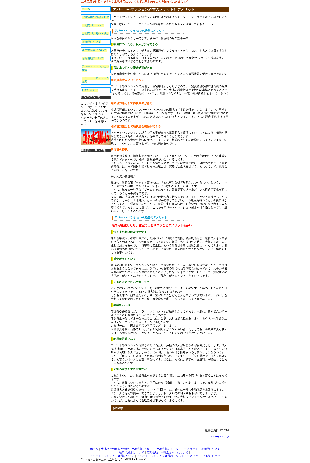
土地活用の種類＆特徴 (95, 17)
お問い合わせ (90, 90)
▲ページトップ (219, 436)
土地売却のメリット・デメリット (177, 448)
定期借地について (93, 58)
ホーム (86, 9)
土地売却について (93, 25)
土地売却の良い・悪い (95, 33)
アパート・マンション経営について (112, 455)
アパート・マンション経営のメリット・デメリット (169, 455)
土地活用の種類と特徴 (115, 448)
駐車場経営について (94, 50)
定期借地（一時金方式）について (167, 452)
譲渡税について (91, 41)
